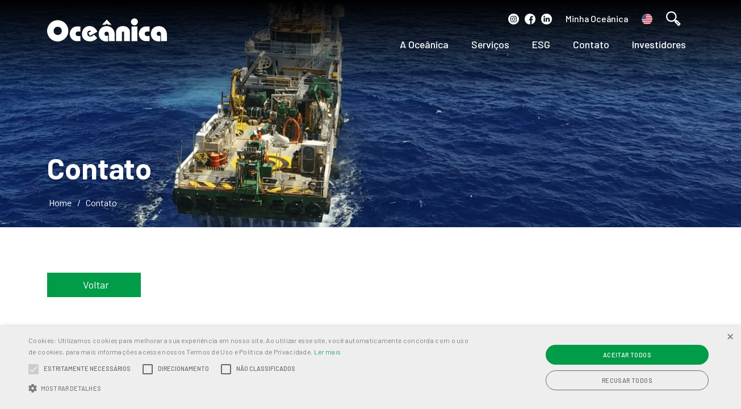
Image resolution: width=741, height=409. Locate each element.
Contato (591, 44)
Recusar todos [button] (627, 380)
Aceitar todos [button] (627, 354)
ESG (541, 44)
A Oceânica (424, 44)
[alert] (370, 367)
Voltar (96, 284)
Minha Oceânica (597, 18)
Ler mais (327, 352)
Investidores (659, 44)
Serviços (490, 44)
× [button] (730, 336)
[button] (250, 388)
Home (60, 202)
